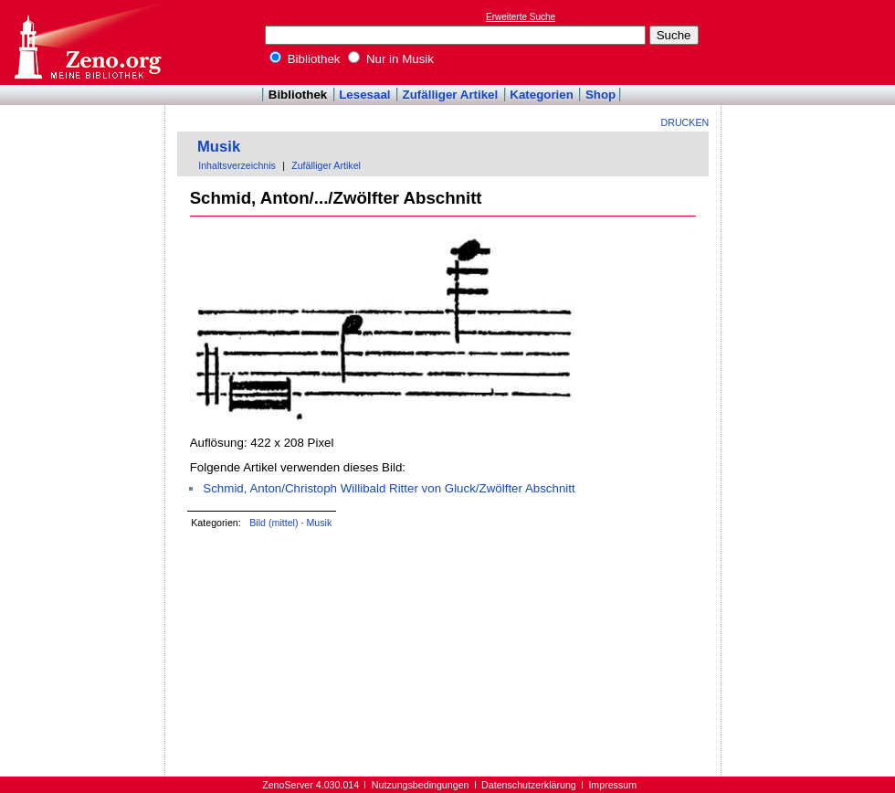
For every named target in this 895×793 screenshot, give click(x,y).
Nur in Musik (391, 59)
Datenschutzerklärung (528, 784)
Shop (600, 94)
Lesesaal (364, 94)
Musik (218, 146)
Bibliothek (305, 59)
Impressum (612, 784)
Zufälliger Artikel (451, 94)
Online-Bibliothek (87, 42)
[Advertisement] (811, 42)
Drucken (685, 122)
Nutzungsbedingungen (420, 784)
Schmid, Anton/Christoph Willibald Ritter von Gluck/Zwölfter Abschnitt (388, 488)
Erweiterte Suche (520, 17)
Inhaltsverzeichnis (237, 165)
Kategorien (542, 94)
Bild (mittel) (273, 522)
